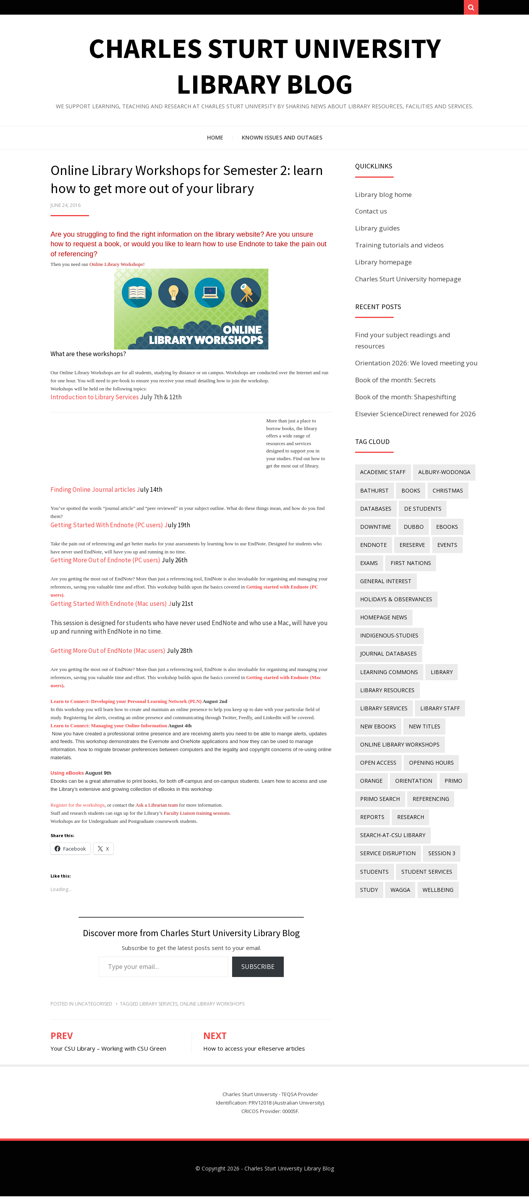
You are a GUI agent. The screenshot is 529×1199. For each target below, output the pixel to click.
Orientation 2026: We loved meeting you (416, 365)
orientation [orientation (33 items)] (411, 761)
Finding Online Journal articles (93, 492)
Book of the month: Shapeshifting (405, 399)
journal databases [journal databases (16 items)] (388, 643)
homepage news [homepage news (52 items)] (383, 610)
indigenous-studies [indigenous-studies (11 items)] (389, 626)
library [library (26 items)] (439, 660)
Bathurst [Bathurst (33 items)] (374, 491)
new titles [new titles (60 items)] (375, 711)
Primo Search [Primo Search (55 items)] (379, 778)
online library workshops (212, 1006)
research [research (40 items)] (408, 795)
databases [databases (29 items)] (375, 508)
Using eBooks (67, 776)
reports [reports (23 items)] (372, 795)
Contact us (371, 214)
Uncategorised (93, 1006)
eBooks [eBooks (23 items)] (443, 525)
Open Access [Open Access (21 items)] (378, 744)
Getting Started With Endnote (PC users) (107, 527)
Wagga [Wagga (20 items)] (398, 863)
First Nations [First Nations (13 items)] (408, 559)
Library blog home (383, 197)
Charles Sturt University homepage (408, 281)
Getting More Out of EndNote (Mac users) (108, 653)
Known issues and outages (282, 140)
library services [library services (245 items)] (448, 677)
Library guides (377, 231)
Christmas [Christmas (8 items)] (444, 491)
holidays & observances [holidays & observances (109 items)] (396, 593)
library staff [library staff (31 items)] (379, 694)
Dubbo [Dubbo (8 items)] (411, 525)
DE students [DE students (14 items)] (420, 508)
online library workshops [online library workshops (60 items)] (399, 728)
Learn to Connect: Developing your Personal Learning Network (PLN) (126, 704)
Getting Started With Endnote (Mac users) (109, 606)
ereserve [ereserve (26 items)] (410, 542)
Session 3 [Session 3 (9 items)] (439, 829)
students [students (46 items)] (374, 846)
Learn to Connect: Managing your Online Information (109, 728)
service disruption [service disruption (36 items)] (387, 829)
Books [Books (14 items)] (408, 491)
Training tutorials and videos (399, 247)
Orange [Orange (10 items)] (371, 761)
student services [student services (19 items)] (424, 846)
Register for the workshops (77, 808)
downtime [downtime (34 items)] (375, 525)
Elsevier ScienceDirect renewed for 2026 (415, 416)
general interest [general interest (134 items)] (385, 576)
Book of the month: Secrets (395, 382)
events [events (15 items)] (443, 542)
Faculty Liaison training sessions (197, 816)
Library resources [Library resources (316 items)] (387, 677)
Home (215, 140)
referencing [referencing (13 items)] (428, 778)
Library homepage (383, 264)
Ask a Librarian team (156, 808)
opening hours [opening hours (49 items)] (429, 744)
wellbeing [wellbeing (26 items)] (434, 863)
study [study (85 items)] (368, 863)
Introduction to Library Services (95, 400)
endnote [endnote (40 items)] (373, 542)
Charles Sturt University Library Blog (289, 1171)
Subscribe (258, 969)
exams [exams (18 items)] (368, 559)
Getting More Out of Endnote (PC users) (105, 563)
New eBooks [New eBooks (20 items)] (428, 694)
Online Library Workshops (116, 267)
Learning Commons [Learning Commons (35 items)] (389, 660)
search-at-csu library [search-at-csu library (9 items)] (392, 812)
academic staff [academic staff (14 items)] (382, 474)
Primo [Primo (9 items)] (449, 761)
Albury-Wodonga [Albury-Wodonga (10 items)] (442, 474)
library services (158, 1006)
